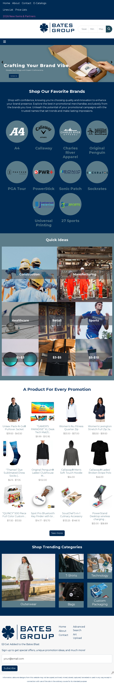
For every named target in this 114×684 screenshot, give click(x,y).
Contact (26, 3)
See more (57, 533)
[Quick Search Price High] (101, 29)
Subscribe (10, 668)
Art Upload (77, 636)
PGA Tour (17, 189)
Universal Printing (44, 223)
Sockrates (97, 189)
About (16, 3)
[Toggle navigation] (4, 42)
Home (6, 3)
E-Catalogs (39, 3)
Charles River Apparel (70, 152)
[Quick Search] (83, 29)
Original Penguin (97, 150)
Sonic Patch (70, 189)
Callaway (43, 148)
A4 (17, 148)
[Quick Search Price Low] (93, 29)
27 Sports (70, 221)
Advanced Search (78, 628)
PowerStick (43, 189)
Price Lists (21, 9)
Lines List (8, 9)
